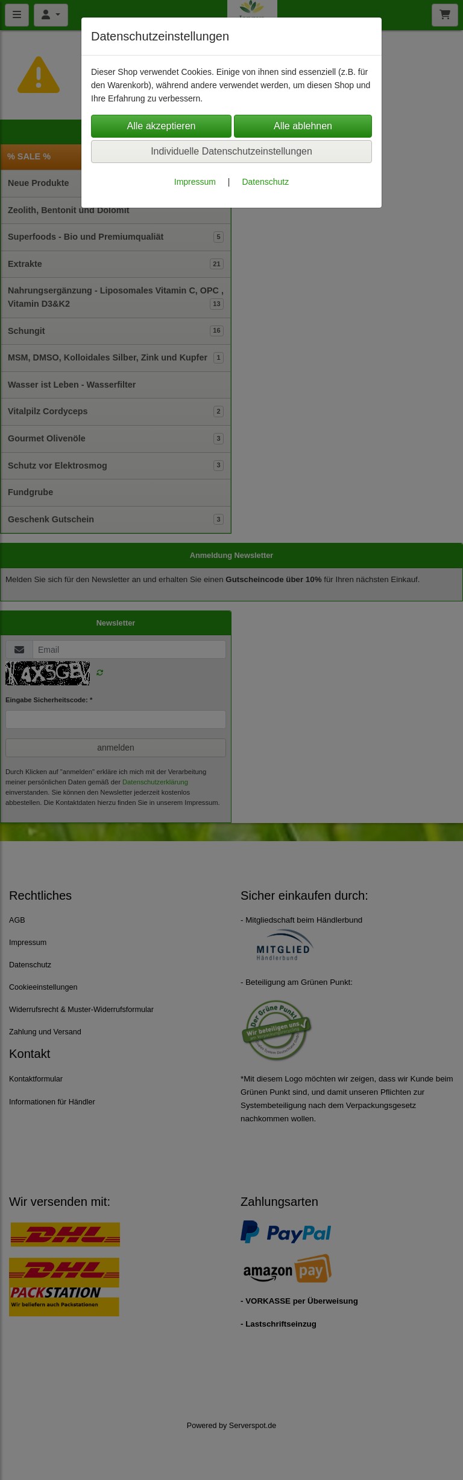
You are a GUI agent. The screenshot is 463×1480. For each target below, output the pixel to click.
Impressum (195, 182)
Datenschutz (265, 182)
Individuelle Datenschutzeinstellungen (231, 151)
